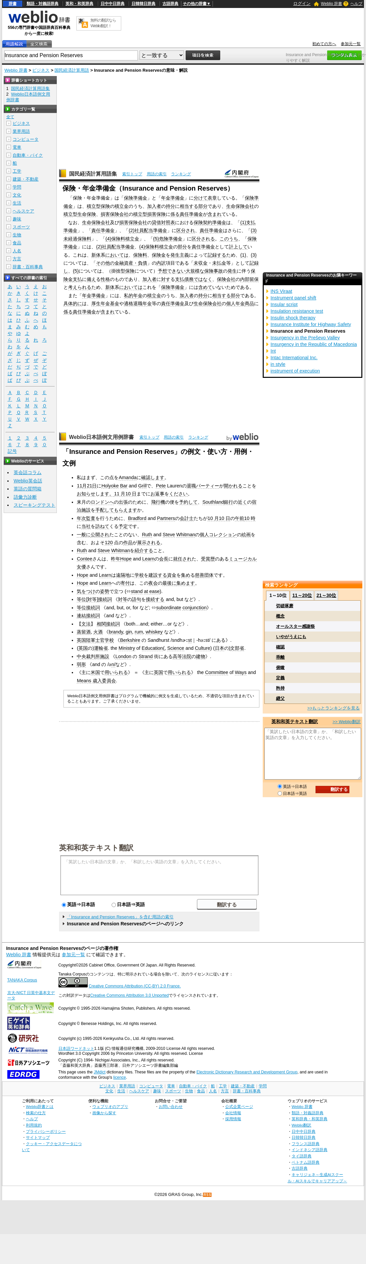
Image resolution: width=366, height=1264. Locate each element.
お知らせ (86, 493)
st (190, 640)
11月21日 (87, 485)
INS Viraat (281, 291)
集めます (185, 583)
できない (176, 271)
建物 (200, 656)
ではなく (203, 279)
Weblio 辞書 (331, 3)
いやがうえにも (291, 636)
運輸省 (101, 648)
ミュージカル (243, 558)
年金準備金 (172, 198)
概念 (280, 616)
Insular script (284, 304)
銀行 (228, 502)
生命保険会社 (240, 206)
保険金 (159, 255)
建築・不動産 (26, 179)
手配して (104, 510)
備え (91, 279)
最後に (169, 583)
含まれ (215, 214)
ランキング (181, 174)
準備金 (70, 230)
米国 (95, 672)
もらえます (125, 510)
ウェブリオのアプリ (110, 1106)
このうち (229, 238)
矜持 (280, 688)
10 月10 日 (219, 518)
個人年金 (235, 303)
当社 (86, 526)
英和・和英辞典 (79, 3)
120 (109, 542)
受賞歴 (208, 558)
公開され (100, 534)
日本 (219, 648)
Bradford (137, 518)
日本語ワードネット (76, 1048)
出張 (123, 502)
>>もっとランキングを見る (333, 708)
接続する (155, 599)
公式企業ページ (239, 1106)
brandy (116, 631)
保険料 (140, 255)
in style (277, 364)
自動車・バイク (28, 155)
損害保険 (156, 214)
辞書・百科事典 (28, 266)
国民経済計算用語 (71, 70)
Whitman (185, 534)
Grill (142, 485)
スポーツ (21, 226)
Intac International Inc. (294, 357)
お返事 (157, 493)
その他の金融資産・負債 (121, 263)
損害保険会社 (115, 214)
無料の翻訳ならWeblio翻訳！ (103, 23)
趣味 (17, 218)
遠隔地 (123, 575)
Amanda (128, 477)
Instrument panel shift (293, 297)
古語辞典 (170, 3)
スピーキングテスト (34, 505)
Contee (84, 558)
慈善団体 (204, 575)
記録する (217, 255)
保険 (105, 206)
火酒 (98, 631)
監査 (90, 518)
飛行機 (158, 502)
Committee (216, 672)
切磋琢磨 (284, 605)
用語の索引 (157, 174)
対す (165, 279)
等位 (81, 599)
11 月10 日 (125, 493)
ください (178, 493)
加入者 (154, 206)
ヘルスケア (23, 211)
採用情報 (233, 1119)
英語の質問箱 (28, 488)
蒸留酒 (84, 631)
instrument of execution (295, 371)
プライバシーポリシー (46, 1131)
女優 (81, 566)
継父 (280, 698)
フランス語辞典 (306, 1143)
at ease (151, 591)
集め (185, 575)
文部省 (237, 648)
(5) (156, 238)
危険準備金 (170, 238)
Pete (161, 485)
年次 (81, 518)
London (123, 656)
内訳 (161, 263)
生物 (17, 234)
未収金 (201, 263)
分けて (201, 198)
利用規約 (34, 1125)
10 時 (249, 518)
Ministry (127, 648)
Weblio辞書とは (39, 1106)
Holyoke (110, 485)
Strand (145, 656)
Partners (166, 518)
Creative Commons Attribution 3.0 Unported (129, 995)
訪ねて (102, 526)
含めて (205, 287)
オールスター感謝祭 (295, 626)
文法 (86, 624)
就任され (182, 558)
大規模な (195, 271)
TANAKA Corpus (22, 980)
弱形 (81, 664)
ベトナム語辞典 (306, 1162)
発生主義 (179, 255)
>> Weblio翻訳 (346, 721)
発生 (232, 271)
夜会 (153, 583)
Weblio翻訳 (301, 1125)
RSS (208, 1195)
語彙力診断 (25, 497)
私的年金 (133, 295)
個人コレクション (218, 534)
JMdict (99, 1072)
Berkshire (130, 640)
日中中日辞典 (113, 3)
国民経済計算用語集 (93, 174)
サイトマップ (38, 1137)
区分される (203, 238)
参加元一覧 (351, 44)
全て (10, 117)
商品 (249, 303)
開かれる (233, 485)
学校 (139, 575)
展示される (148, 542)
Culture (202, 648)
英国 (83, 648)
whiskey (153, 631)
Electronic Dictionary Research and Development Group (246, 1072)
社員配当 (144, 230)
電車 (17, 147)
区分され (185, 230)
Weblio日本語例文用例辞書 (101, 437)
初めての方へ (324, 44)
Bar (123, 485)
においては (117, 255)
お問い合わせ (171, 1106)
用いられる (116, 672)
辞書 (13, 3)
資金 (171, 575)
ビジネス (40, 70)
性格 (105, 279)
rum (139, 631)
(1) (243, 222)
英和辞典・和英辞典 (309, 1119)
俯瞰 (280, 667)
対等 (92, 599)
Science (175, 648)
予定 (123, 526)
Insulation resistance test (296, 311)
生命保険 (86, 214)
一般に (84, 534)
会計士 (187, 518)
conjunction (194, 607)
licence (119, 1077)
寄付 (125, 583)
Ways (240, 672)
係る (175, 214)
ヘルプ (356, 3)
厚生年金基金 (105, 303)
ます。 (107, 493)
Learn (148, 558)
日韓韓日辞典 (143, 3)
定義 (280, 677)
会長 (163, 558)
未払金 (219, 263)
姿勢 (104, 591)
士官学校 (104, 640)
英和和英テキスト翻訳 (96, 847)
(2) (132, 230)
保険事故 (213, 271)
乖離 (280, 657)
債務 (189, 279)
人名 (17, 250)
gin (129, 631)
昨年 (115, 558)
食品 (17, 242)
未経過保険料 (77, 238)
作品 (128, 542)
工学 (17, 171)
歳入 (97, 680)
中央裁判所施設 (93, 656)
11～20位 (302, 595)
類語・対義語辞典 (42, 3)
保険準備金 (135, 198)
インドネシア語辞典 (309, 1149)
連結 (81, 615)
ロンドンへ (102, 502)
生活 (17, 203)
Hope (126, 558)
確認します (152, 477)
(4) (108, 238)
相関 (101, 624)
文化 (17, 195)
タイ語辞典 (302, 1156)
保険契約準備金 (210, 222)
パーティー (207, 485)
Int (273, 351)
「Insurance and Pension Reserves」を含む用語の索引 (120, 916)
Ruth (147, 534)
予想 (162, 271)
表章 (212, 198)
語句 (136, 599)
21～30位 (326, 595)
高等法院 (182, 656)
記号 (12, 451)
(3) (254, 230)
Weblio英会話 (28, 480)
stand (136, 591)
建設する (157, 575)
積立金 (122, 206)
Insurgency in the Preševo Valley (305, 337)
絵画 (246, 534)
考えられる (79, 287)
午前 (239, 518)
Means (84, 680)
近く (242, 502)
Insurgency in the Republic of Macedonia (313, 344)
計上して (238, 246)
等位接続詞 (88, 607)
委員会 (109, 680)
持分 (170, 206)
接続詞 (105, 599)
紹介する (144, 550)
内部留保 (249, 279)
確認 (280, 646)
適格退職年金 (138, 303)
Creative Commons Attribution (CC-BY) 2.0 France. (135, 986)
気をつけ (86, 591)
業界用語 (21, 131)
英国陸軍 (86, 640)
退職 (191, 485)
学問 (17, 187)
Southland (213, 502)
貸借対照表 (163, 222)
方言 (17, 258)
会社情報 (233, 1113)
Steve (169, 534)
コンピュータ (26, 139)
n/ (113, 664)
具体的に (72, 303)
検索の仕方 (36, 1113)
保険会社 (226, 279)
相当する (189, 206)
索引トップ (132, 174)
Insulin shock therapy (292, 317)
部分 (203, 206)
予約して (188, 502)
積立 (91, 206)
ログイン (302, 3)
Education (152, 648)
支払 (250, 222)
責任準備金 (191, 214)
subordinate (168, 607)
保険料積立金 (125, 238)
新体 (96, 255)
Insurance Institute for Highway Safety (310, 324)
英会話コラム (28, 472)
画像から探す (104, 1113)
